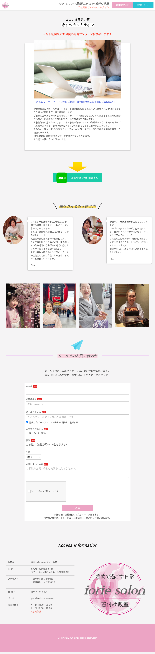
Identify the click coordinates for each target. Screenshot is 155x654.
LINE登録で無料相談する (84, 178)
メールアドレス (33, 412)
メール (31, 433)
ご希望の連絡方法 (34, 429)
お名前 (29, 386)
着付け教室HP (122, 5)
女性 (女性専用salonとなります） (47, 444)
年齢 (28, 452)
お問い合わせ (143, 5)
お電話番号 (31, 399)
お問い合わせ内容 (34, 464)
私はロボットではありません (43, 494)
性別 (28, 440)
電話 (42, 433)
